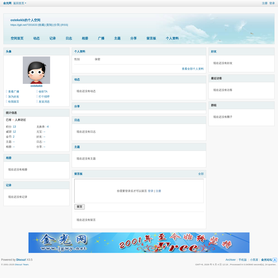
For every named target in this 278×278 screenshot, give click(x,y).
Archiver (231, 259)
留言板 (151, 38)
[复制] (49, 24)
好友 (213, 51)
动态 (36, 38)
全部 (201, 173)
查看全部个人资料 (193, 68)
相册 (85, 38)
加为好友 (13, 96)
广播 (101, 38)
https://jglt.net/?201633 (23, 24)
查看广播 (13, 91)
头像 (8, 51)
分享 (133, 38)
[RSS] (64, 24)
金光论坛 (266, 259)
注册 (265, 3)
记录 (52, 38)
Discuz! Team (21, 264)
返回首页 (18, 3)
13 (14, 126)
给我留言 (13, 101)
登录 (272, 3)
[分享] (56, 24)
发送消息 (44, 101)
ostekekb (36, 86)
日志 (69, 38)
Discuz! (21, 259)
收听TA (43, 91)
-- (44, 131)
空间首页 (17, 38)
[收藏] (41, 24)
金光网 (7, 3)
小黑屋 (254, 259)
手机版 (243, 259)
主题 (117, 38)
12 (14, 131)
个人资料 (172, 38)
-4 (47, 126)
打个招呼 (44, 96)
